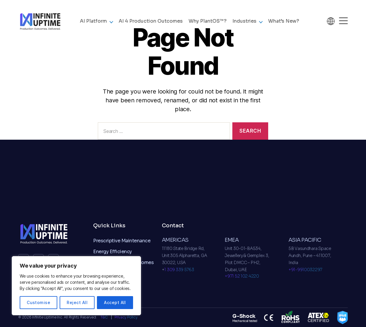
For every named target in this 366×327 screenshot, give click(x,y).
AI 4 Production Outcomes (151, 22)
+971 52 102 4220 (242, 276)
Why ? (207, 22)
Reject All (77, 302)
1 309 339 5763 (179, 269)
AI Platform (93, 22)
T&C (104, 317)
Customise (38, 302)
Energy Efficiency (112, 251)
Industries (244, 22)
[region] (76, 285)
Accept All (115, 302)
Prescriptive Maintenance (121, 241)
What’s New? (283, 22)
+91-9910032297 (305, 269)
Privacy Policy (126, 317)
